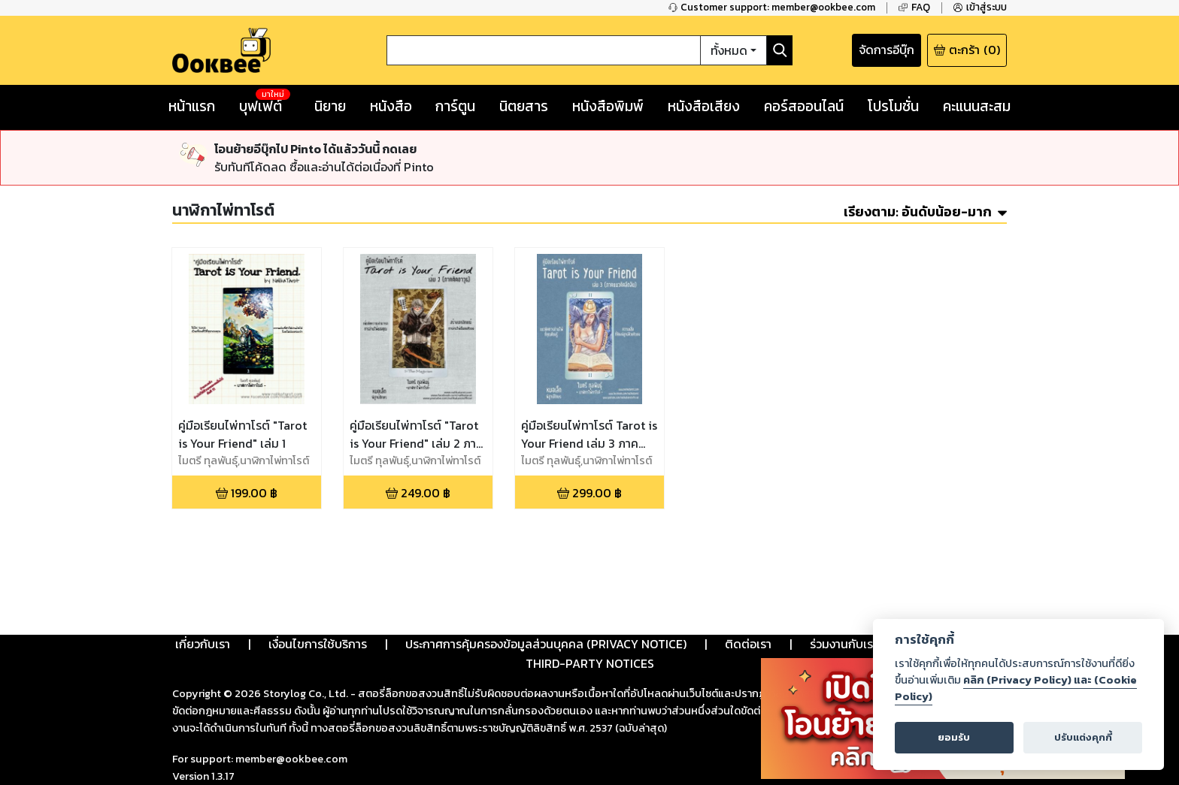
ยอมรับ (954, 737)
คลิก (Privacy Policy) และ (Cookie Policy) (1016, 688)
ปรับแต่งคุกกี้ (1083, 737)
